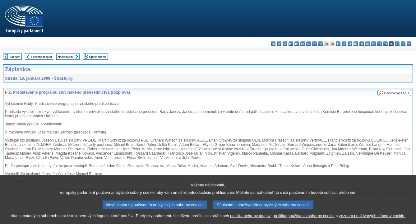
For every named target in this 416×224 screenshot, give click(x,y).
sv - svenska (409, 43)
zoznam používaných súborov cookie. (372, 219)
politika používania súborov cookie (304, 219)
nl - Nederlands (367, 43)
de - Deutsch (296, 43)
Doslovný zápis (396, 93)
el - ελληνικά (308, 43)
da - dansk (291, 43)
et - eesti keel (302, 43)
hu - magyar (356, 43)
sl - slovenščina (397, 43)
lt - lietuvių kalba (350, 43)
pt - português (379, 43)
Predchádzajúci (41, 56)
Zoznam (15, 56)
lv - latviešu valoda (344, 43)
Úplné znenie (98, 56)
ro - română (385, 43)
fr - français (320, 43)
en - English (314, 43)
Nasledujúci (65, 56)
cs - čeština (285, 43)
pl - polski (373, 43)
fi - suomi (403, 43)
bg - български (273, 43)
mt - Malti (361, 43)
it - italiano (338, 43)
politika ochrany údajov (250, 219)
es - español (279, 43)
